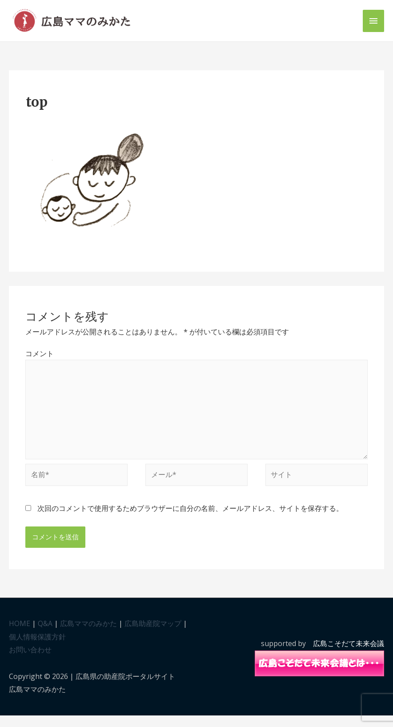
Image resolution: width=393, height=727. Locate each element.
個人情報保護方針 (37, 648)
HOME (19, 635)
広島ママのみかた (88, 635)
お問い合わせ (30, 662)
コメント (39, 361)
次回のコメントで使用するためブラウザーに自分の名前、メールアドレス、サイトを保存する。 (190, 520)
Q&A (45, 635)
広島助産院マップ (152, 635)
